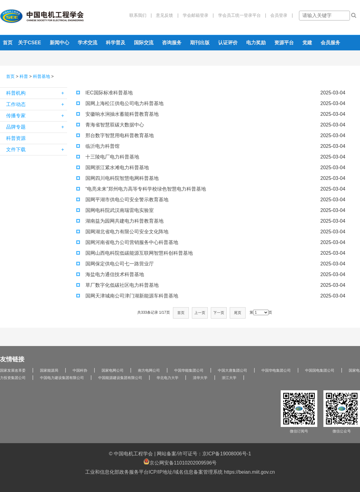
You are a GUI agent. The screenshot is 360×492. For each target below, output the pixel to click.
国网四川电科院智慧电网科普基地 (117, 178)
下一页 (218, 313)
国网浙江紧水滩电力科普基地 (112, 167)
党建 (307, 42)
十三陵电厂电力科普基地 (107, 156)
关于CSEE (29, 42)
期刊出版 (200, 42)
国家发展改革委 (13, 370)
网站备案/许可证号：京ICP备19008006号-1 (204, 453)
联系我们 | (140, 15)
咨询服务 (172, 42)
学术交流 (87, 42)
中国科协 (80, 370)
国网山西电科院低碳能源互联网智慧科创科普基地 (134, 253)
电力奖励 (256, 42)
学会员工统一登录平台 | (240, 15)
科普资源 (16, 138)
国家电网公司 (113, 370)
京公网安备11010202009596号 (180, 461)
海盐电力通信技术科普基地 (110, 274)
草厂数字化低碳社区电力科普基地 (117, 285)
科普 (24, 76)
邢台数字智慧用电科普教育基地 (115, 135)
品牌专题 (36, 127)
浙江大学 (229, 378)
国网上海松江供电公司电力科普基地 (120, 103)
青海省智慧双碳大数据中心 (110, 124)
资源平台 (284, 42)
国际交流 (143, 42)
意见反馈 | (165, 15)
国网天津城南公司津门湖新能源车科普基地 (127, 295)
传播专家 (36, 115)
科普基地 (41, 76)
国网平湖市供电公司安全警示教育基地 (122, 199)
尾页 (237, 313)
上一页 (199, 313)
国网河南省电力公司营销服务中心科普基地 (127, 242)
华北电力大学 (167, 378)
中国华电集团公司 (276, 370)
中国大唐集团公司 (232, 370)
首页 (8, 42)
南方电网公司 (149, 370)
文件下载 (36, 149)
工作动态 (36, 104)
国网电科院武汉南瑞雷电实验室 (115, 210)
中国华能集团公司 (188, 370)
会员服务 (330, 42)
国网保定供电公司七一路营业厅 (115, 263)
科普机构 (36, 93)
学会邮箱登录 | (196, 15)
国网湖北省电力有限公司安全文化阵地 (122, 231)
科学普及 (115, 42)
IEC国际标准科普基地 (104, 92)
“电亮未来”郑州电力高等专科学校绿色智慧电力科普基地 (141, 188)
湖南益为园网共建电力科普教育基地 (120, 221)
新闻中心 (59, 42)
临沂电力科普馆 (98, 146)
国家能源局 (49, 370)
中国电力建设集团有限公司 (62, 378)
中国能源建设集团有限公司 (120, 378)
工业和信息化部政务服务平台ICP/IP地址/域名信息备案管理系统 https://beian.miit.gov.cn (180, 472)
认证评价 (228, 42)
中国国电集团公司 (319, 370)
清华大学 (200, 378)
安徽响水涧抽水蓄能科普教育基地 (117, 114)
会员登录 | (279, 15)
